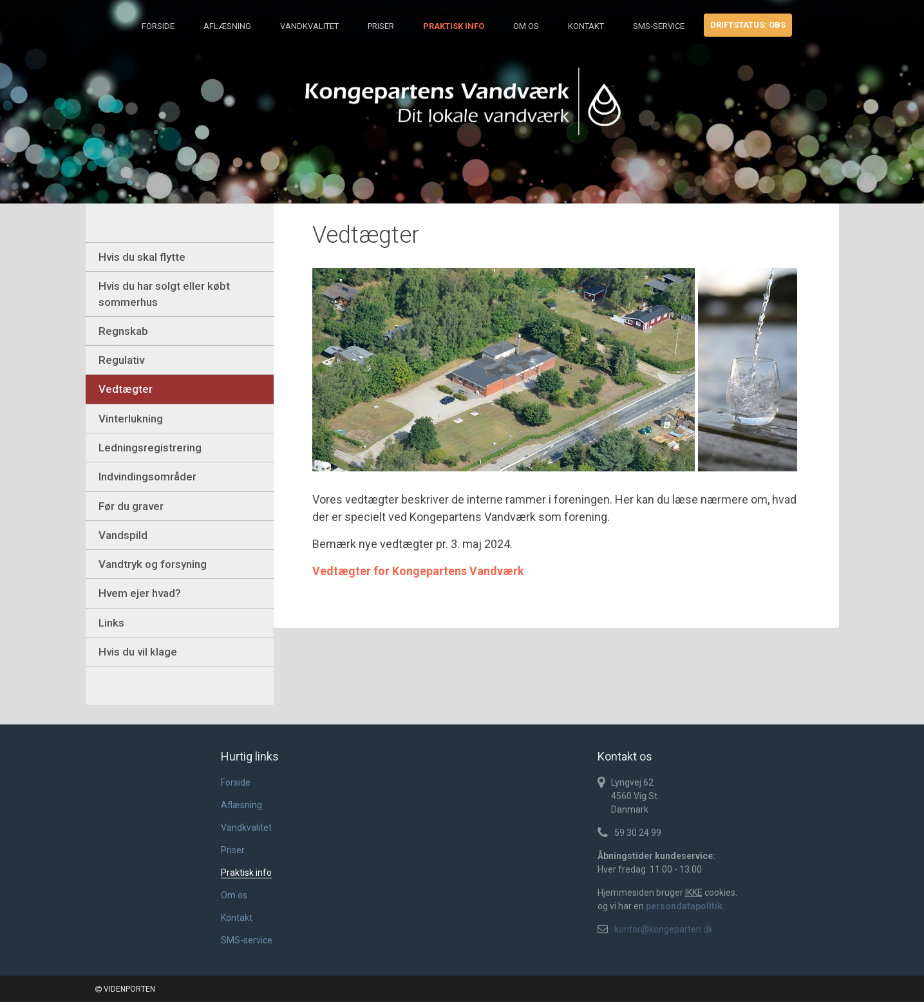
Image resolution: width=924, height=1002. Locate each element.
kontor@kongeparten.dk (663, 929)
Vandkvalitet (309, 26)
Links (111, 622)
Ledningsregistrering (150, 447)
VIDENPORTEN (125, 989)
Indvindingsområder (147, 476)
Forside (158, 26)
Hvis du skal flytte (142, 256)
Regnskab (123, 331)
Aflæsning (227, 26)
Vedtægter (126, 389)
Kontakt (586, 26)
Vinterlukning (131, 418)
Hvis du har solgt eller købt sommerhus (164, 293)
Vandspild (123, 535)
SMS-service (658, 26)
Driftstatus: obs (748, 25)
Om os (526, 26)
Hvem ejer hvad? (140, 593)
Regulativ (121, 360)
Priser (381, 26)
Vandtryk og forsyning (153, 564)
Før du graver (131, 506)
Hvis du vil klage (138, 651)
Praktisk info (453, 26)
